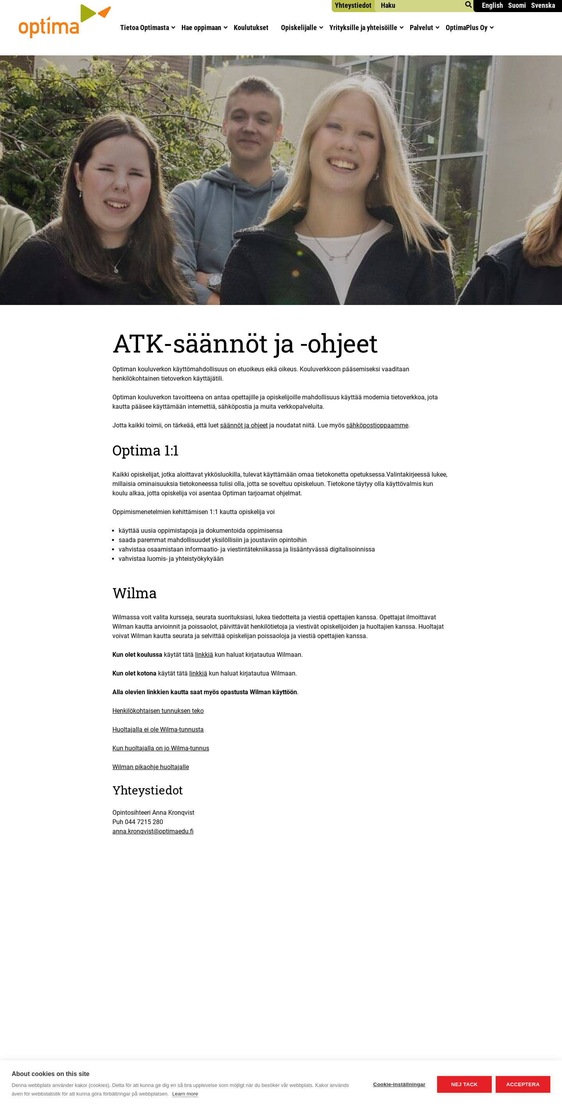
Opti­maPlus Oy (466, 27)
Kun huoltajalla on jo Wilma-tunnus (160, 748)
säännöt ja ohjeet (244, 425)
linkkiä (204, 654)
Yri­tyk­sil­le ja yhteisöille (363, 27)
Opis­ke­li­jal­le (299, 27)
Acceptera (523, 1084)
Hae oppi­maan (201, 27)
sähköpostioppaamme (377, 425)
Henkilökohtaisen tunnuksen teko (158, 710)
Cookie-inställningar (399, 1084)
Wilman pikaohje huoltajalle (150, 767)
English (492, 5)
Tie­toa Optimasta (144, 27)
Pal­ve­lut (421, 27)
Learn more (185, 1094)
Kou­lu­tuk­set (251, 27)
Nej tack (464, 1084)
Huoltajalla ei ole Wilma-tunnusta (158, 729)
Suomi (517, 5)
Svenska (543, 5)
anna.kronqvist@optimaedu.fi (153, 831)
